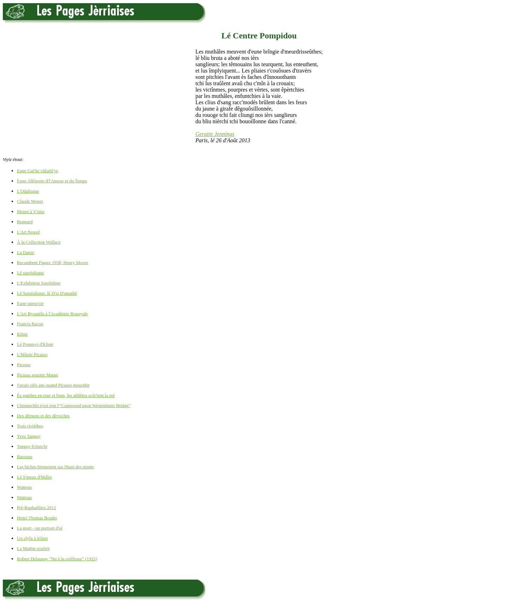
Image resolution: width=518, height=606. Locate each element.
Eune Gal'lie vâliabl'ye (37, 170)
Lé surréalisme (30, 272)
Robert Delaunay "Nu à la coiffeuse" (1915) (57, 558)
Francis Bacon (30, 323)
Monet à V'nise (31, 211)
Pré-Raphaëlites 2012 (36, 507)
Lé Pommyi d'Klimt (35, 344)
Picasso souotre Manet (37, 374)
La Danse (25, 252)
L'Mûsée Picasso (32, 354)
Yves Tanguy (28, 436)
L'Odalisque (28, 191)
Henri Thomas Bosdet (37, 517)
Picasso (24, 364)
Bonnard (25, 221)
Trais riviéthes (30, 426)
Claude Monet (30, 201)
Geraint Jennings (215, 134)
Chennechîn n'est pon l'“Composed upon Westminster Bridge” (73, 405)
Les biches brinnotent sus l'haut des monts (55, 466)
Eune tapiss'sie (30, 303)
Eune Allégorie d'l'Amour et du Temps (52, 180)
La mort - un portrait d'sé (40, 528)
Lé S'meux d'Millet (34, 477)
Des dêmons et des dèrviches (43, 415)
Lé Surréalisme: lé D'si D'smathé (47, 293)
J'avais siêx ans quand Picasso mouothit (53, 385)
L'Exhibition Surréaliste (38, 283)
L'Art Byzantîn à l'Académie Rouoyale (52, 313)
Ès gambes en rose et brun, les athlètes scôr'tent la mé (66, 395)
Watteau (24, 487)
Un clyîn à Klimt (32, 538)
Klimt (22, 334)
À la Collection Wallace (38, 242)
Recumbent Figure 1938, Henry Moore (52, 262)
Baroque (24, 456)
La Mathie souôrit (33, 548)
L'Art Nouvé (28, 232)
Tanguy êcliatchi (32, 446)
